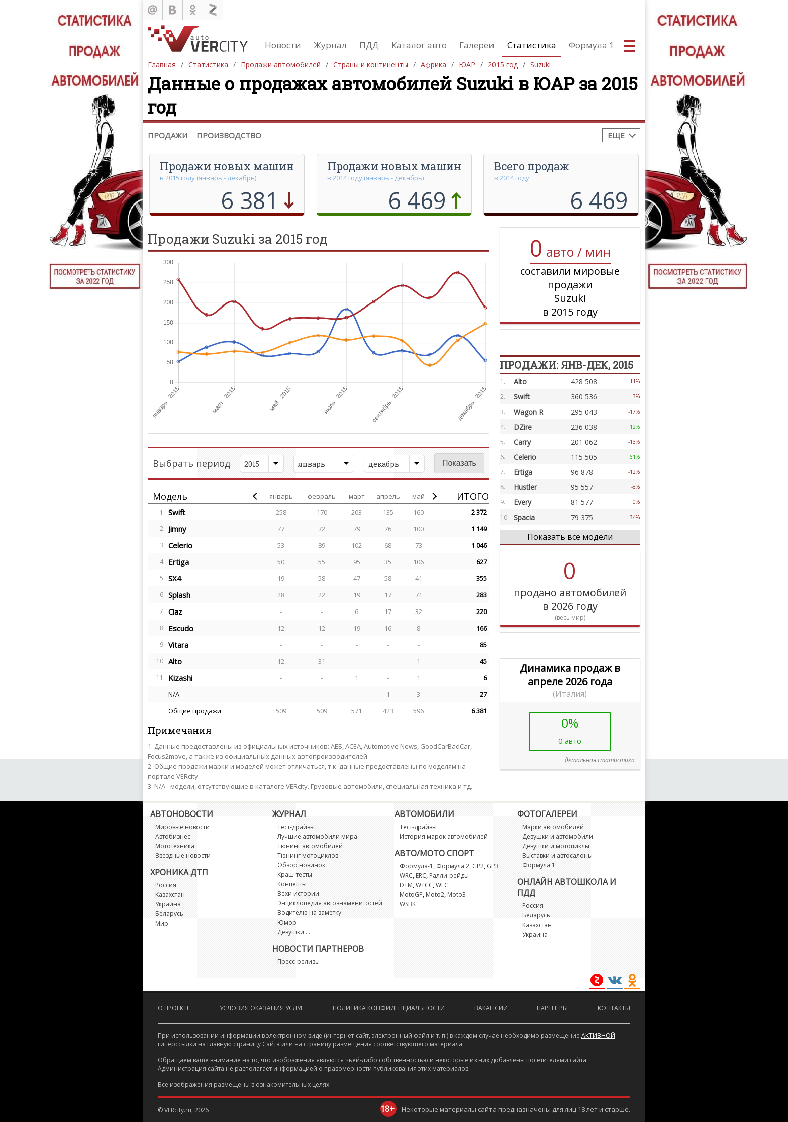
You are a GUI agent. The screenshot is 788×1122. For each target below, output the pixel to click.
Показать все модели (570, 536)
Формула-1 (416, 866)
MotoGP (411, 894)
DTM (406, 885)
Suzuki (540, 64)
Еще (616, 135)
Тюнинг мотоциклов (307, 855)
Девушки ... (293, 932)
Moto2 (435, 894)
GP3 (493, 866)
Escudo (180, 628)
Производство (228, 135)
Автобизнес (172, 836)
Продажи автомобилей (281, 64)
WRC (406, 875)
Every (522, 502)
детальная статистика (600, 760)
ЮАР (467, 64)
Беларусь (169, 913)
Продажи (167, 135)
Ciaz (175, 611)
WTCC (424, 885)
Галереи (477, 45)
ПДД (369, 45)
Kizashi (180, 678)
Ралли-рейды (449, 875)
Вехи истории (298, 893)
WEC (442, 885)
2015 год (503, 64)
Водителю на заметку (309, 912)
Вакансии (491, 1008)
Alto (175, 661)
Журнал (330, 45)
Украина (168, 904)
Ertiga (178, 562)
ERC (421, 875)
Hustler (525, 487)
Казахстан (170, 894)
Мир (161, 923)
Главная (162, 64)
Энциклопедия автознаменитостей (329, 903)
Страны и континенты (370, 64)
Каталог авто (419, 45)
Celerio (180, 545)
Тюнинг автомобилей (310, 846)
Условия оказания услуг (262, 1008)
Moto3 (456, 894)
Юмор (287, 922)
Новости (283, 45)
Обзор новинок (301, 865)
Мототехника (174, 846)
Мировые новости (182, 827)
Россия (165, 885)
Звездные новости (183, 855)
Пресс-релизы (298, 961)
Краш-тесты (294, 874)
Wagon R (528, 412)
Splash (179, 595)
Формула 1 (591, 45)
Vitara (178, 645)
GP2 (478, 866)
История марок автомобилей (444, 836)
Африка (433, 64)
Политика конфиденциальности (389, 1008)
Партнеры (552, 1008)
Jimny (177, 529)
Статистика (531, 45)
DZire (523, 427)
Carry (522, 442)
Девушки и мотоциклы (555, 846)
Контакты (614, 1008)
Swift (176, 512)
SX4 (174, 578)
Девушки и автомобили (557, 836)
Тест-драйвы (296, 827)
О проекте (174, 1008)
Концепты (292, 884)
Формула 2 (452, 866)
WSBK (408, 904)
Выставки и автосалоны (557, 855)
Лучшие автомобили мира (317, 836)
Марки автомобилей (553, 827)
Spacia (524, 517)
